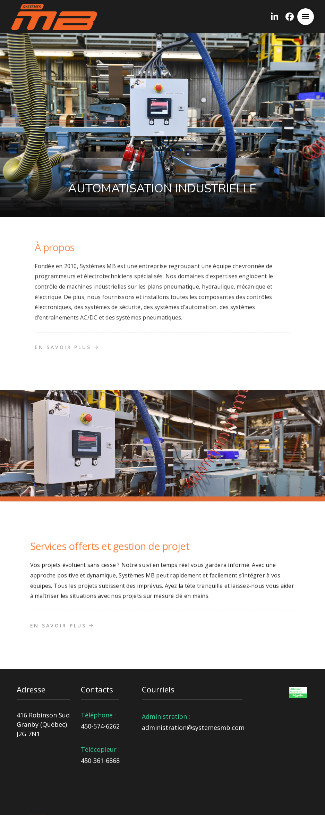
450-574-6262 (100, 726)
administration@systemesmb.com (193, 727)
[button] (305, 16)
